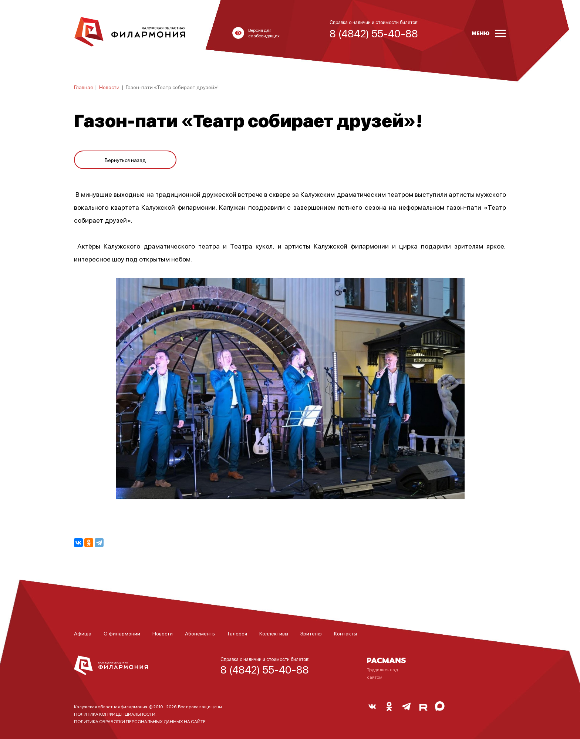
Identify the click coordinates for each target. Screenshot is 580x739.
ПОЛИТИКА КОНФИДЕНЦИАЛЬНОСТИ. (115, 714)
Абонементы (200, 633)
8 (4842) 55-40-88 (264, 669)
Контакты (345, 633)
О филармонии (122, 633)
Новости (109, 87)
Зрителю (311, 633)
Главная (83, 87)
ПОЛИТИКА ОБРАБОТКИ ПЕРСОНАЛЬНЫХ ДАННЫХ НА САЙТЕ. (140, 721)
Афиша (82, 633)
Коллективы (273, 633)
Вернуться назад (125, 156)
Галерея (237, 633)
